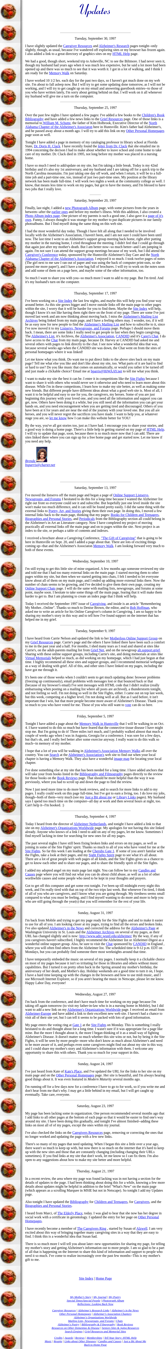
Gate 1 (77, 1025)
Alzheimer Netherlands (90, 824)
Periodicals (87, 519)
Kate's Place (73, 1071)
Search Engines (73, 1331)
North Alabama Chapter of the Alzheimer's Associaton (91, 125)
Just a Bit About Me (135, 1341)
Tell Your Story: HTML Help (120, 1337)
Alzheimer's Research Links (93, 1310)
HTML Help (121, 54)
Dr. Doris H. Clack (47, 146)
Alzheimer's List (42, 336)
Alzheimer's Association (97, 336)
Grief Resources (111, 119)
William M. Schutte (56, 123)
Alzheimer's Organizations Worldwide (67, 828)
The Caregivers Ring (91, 1228)
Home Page (104, 1278)
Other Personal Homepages (145, 131)
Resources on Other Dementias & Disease (76, 1328)
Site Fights (137, 378)
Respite (58, 1341)
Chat (54, 340)
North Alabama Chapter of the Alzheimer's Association (92, 257)
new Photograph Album (81, 208)
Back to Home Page (95, 1344)
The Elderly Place (69, 1213)
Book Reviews (67, 778)
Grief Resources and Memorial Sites (105, 1331)
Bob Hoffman (139, 607)
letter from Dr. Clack (112, 146)
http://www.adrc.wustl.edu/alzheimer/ (105, 936)
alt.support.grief (148, 650)
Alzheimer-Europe (38, 1013)
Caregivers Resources (87, 1132)
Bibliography (79, 1202)
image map (122, 759)
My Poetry (115, 1297)
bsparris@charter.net (40, 465)
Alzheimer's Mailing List (101, 324)
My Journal (100, 1297)
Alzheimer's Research (114, 46)
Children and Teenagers (110, 1202)
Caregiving (98, 604)
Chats (119, 1321)
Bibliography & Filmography (98, 1324)
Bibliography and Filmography (101, 774)
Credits (58, 1337)
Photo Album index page (42, 216)
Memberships (94, 1337)
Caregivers (141, 1202)
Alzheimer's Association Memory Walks (112, 751)
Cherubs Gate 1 (103, 851)
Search (54, 755)
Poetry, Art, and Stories (65, 511)
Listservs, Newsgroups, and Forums (85, 328)
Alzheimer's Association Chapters (112, 1314)
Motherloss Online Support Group (134, 638)
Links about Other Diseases (80, 1341)
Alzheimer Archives (100, 932)
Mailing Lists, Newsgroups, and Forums (91, 1321)
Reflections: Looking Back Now (95, 1304)
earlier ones (60, 212)
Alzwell (141, 1228)
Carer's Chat (149, 336)
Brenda (36, 461)
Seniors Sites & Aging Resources (120, 1328)
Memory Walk (59, 73)
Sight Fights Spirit (101, 855)
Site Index (65, 301)
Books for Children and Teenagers (135, 515)
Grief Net (97, 650)
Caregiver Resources (77, 46)
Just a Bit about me (98, 797)
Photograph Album (113, 1300)
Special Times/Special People (83, 1300)
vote (128, 705)
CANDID (122, 336)
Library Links (126, 797)
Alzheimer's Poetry (68, 1324)
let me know (58, 418)
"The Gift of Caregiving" (118, 538)
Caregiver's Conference (41, 255)
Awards (69, 1337)
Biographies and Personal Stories (48, 519)
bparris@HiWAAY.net (106, 371)
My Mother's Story (80, 1297)
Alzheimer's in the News (66, 928)
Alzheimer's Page (143, 928)
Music (48, 1341)
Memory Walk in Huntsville (99, 724)
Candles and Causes (109, 1341)
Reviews (80, 1337)
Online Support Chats (40, 588)
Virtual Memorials (38, 658)
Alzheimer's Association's (86, 755)
